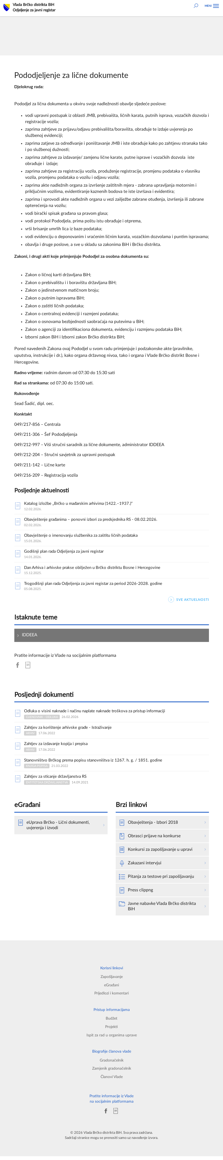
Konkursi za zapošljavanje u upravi (155, 853)
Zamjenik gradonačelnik (111, 1072)
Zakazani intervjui (140, 867)
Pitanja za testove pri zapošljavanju (156, 881)
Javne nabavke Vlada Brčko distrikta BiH (157, 910)
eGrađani (111, 989)
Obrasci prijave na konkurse (150, 840)
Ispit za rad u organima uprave (111, 1039)
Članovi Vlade (112, 1081)
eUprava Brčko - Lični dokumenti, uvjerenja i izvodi (54, 828)
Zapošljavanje (112, 980)
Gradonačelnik (112, 1064)
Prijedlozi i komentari (111, 997)
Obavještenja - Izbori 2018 (148, 826)
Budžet (111, 1022)
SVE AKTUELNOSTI (188, 601)
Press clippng (136, 894)
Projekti (111, 1031)
